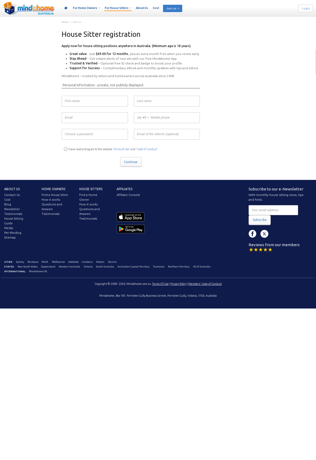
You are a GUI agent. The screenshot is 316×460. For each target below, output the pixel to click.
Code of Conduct (147, 149)
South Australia (105, 266)
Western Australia (69, 266)
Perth (45, 261)
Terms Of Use (160, 283)
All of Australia (201, 266)
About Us (142, 7)
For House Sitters (117, 7)
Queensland (48, 266)
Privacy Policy (178, 283)
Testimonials (13, 213)
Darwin (112, 261)
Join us (171, 8)
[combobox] (143, 117)
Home (66, 8)
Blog (7, 204)
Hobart (100, 261)
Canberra (87, 261)
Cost (156, 7)
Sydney (20, 261)
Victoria (88, 266)
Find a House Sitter (55, 194)
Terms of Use (121, 149)
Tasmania (158, 266)
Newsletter (12, 209)
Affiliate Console (128, 194)
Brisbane (33, 261)
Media (8, 228)
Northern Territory (179, 266)
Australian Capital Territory (133, 266)
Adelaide (73, 261)
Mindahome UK (38, 271)
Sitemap (10, 237)
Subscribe (260, 219)
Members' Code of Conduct (205, 283)
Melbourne (58, 261)
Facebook (252, 234)
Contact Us (12, 194)
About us (12, 189)
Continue (130, 162)
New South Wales (28, 266)
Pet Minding (12, 232)
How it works (51, 199)
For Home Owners (85, 7)
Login (306, 8)
